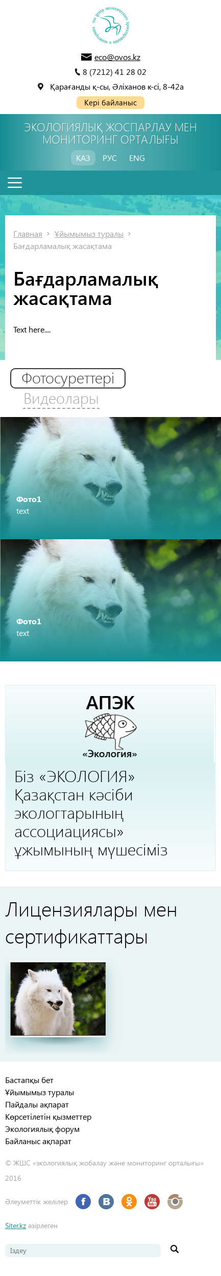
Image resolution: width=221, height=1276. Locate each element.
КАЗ (83, 157)
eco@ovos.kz (117, 56)
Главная (27, 233)
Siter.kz (15, 1225)
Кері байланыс (110, 102)
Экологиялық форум (42, 1128)
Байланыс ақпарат (38, 1140)
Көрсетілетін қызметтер (48, 1116)
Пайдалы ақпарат (37, 1104)
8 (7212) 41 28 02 (114, 71)
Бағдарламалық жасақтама (62, 245)
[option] (110, 478)
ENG (137, 157)
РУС (110, 157)
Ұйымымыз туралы (89, 233)
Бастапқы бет (29, 1079)
